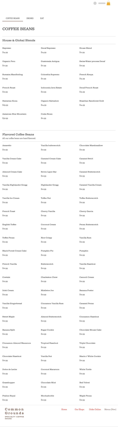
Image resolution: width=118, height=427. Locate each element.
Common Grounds (14, 411)
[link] (108, 3)
